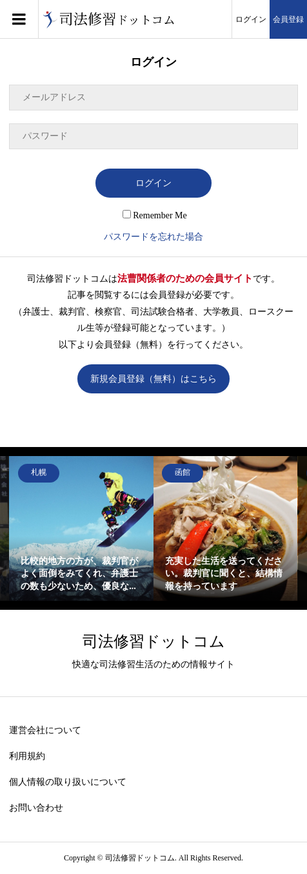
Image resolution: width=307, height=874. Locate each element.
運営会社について (45, 730)
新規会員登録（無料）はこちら (153, 379)
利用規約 (27, 756)
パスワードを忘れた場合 (153, 237)
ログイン (250, 19)
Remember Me (155, 215)
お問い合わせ (36, 808)
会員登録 (288, 19)
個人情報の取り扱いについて (67, 782)
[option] (81, 528)
